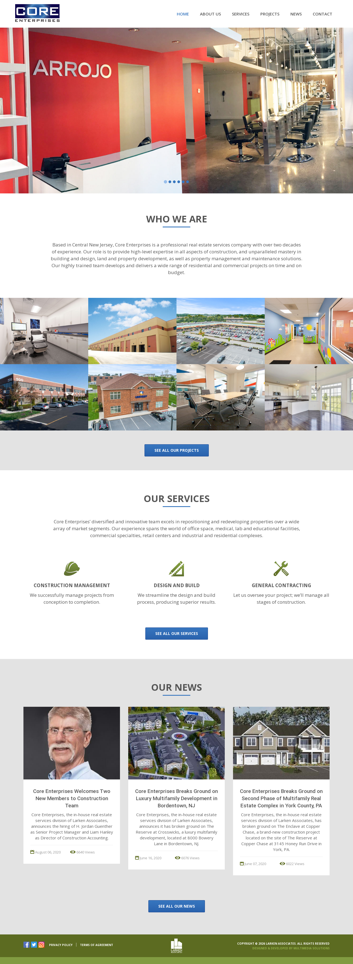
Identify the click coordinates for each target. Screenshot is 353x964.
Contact (322, 14)
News (296, 14)
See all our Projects (176, 450)
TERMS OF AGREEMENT (96, 945)
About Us (210, 14)
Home (183, 14)
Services (240, 14)
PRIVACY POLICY (61, 945)
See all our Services (176, 633)
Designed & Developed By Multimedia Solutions (291, 948)
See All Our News (176, 906)
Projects (269, 14)
